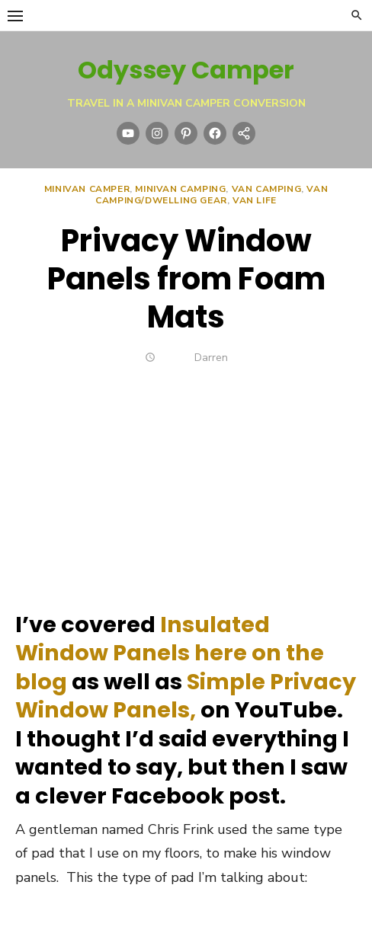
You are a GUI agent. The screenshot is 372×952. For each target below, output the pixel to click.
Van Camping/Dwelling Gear (211, 194)
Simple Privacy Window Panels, (185, 695)
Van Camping (267, 189)
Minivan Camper (87, 189)
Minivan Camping (180, 189)
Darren (211, 357)
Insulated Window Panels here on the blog (169, 653)
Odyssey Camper (186, 70)
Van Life (254, 200)
